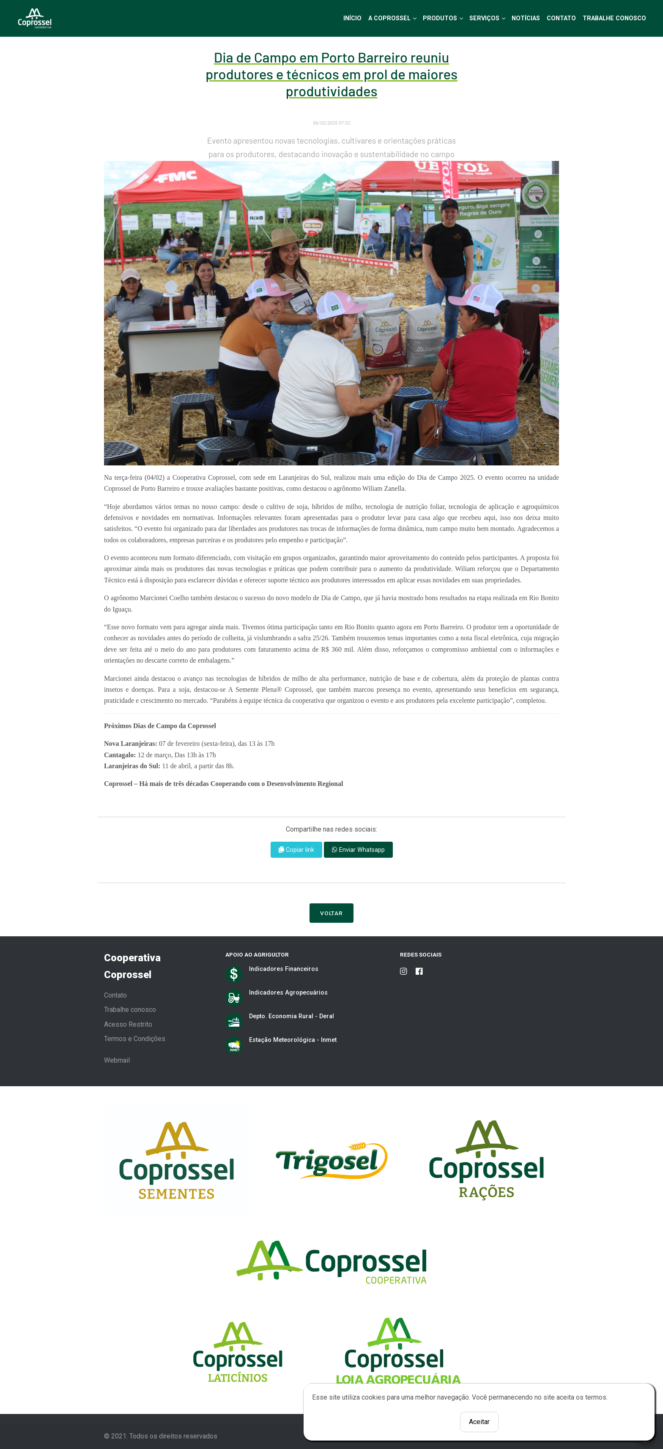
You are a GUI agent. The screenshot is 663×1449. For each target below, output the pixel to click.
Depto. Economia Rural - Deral (291, 1016)
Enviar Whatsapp (358, 849)
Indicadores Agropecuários (288, 992)
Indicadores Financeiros (283, 968)
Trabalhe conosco (130, 1010)
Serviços (484, 18)
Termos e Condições (134, 1039)
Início (352, 18)
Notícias (526, 18)
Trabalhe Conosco (614, 18)
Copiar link (296, 849)
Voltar (331, 913)
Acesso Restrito (128, 1024)
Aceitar (479, 1422)
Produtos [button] (440, 18)
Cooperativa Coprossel (132, 966)
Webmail (117, 1060)
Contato (561, 18)
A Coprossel (389, 18)
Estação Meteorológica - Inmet (293, 1039)
